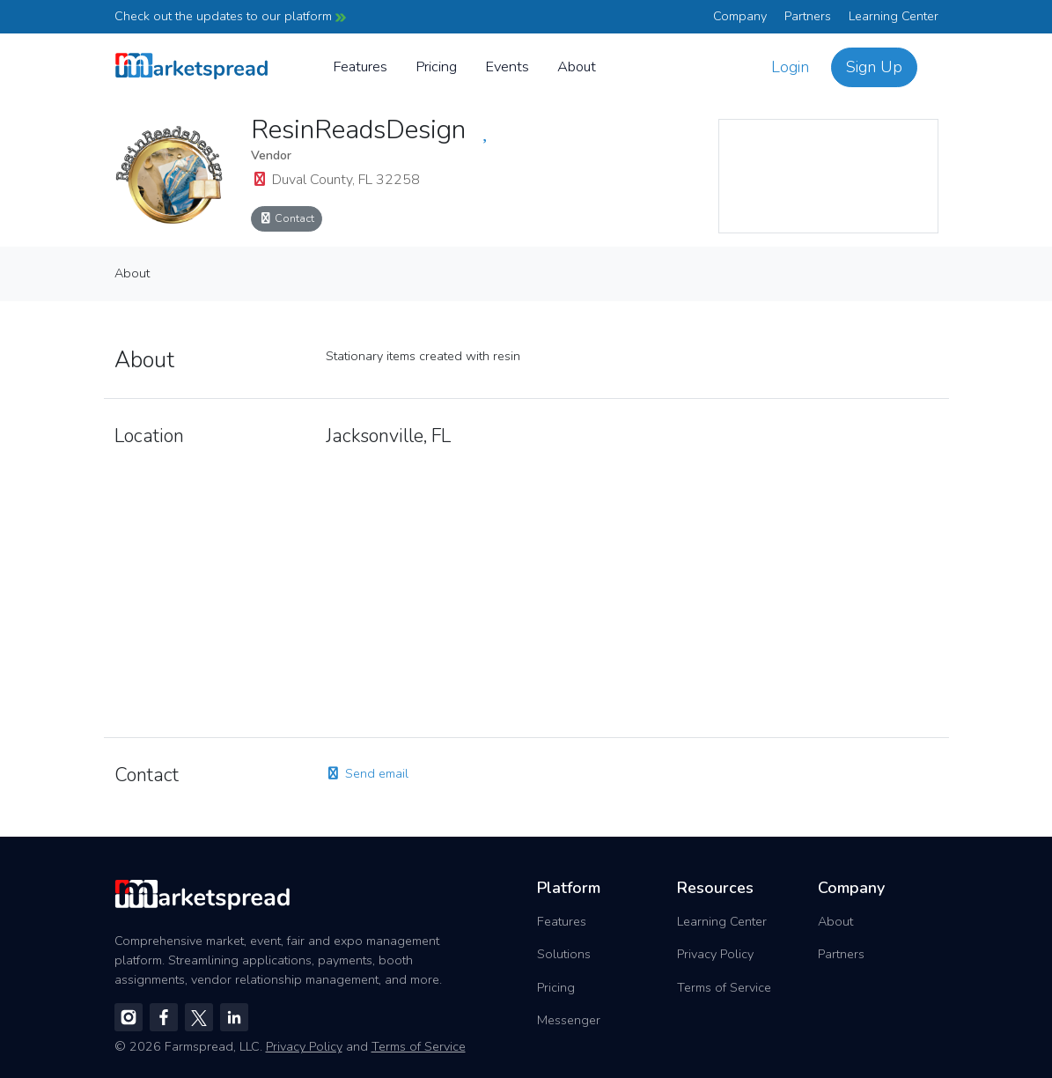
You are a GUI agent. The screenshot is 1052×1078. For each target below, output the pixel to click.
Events (507, 66)
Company (740, 16)
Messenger (568, 1020)
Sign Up (874, 67)
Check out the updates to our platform (230, 16)
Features (360, 66)
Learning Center (893, 16)
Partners (807, 16)
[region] (828, 176)
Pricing (436, 66)
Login (790, 67)
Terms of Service (724, 987)
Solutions (564, 954)
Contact (287, 217)
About (576, 66)
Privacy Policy (715, 954)
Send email (367, 773)
